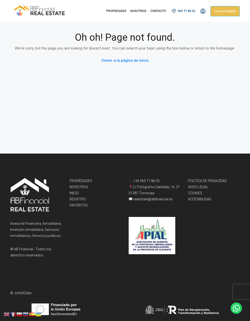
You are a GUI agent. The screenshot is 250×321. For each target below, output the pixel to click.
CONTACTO (158, 11)
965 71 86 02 (183, 11)
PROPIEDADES (116, 11)
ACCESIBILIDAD (199, 199)
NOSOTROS (138, 11)
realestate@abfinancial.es (153, 199)
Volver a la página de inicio (125, 60)
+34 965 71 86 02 (144, 181)
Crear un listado (225, 11)
